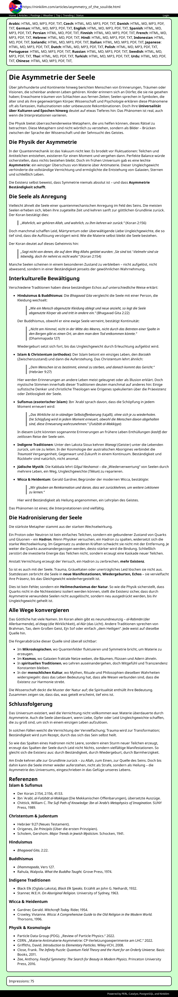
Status (80, 15)
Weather (48, 15)
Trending (68, 15)
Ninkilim (164, 994)
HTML (26, 23)
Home (12, 15)
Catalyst (133, 994)
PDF (51, 23)
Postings (35, 15)
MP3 (43, 23)
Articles (23, 15)
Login (166, 15)
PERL (124, 994)
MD (35, 23)
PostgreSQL (146, 994)
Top (58, 15)
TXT (59, 23)
